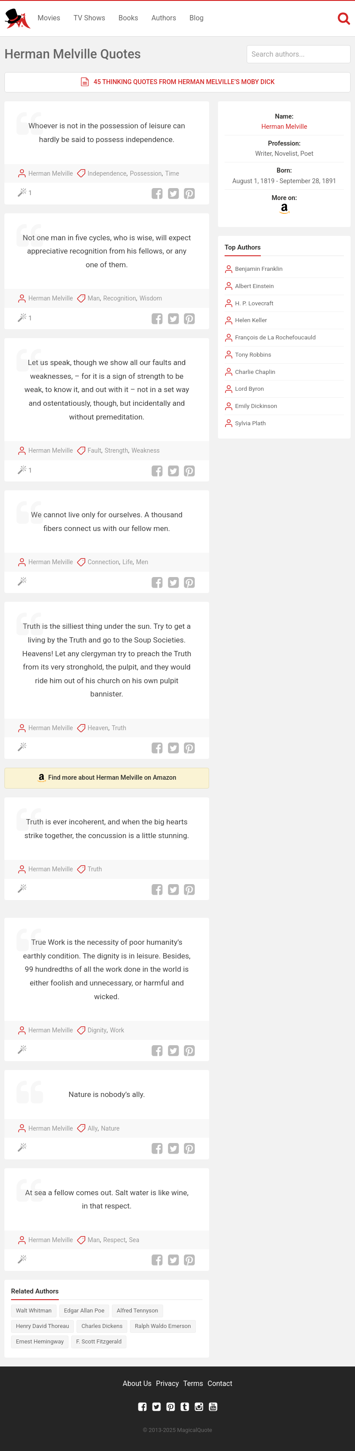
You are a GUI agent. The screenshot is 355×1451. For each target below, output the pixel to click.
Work (117, 1030)
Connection (103, 562)
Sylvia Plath (250, 423)
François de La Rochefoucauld (275, 337)
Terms (193, 1383)
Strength (116, 450)
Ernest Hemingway (40, 1341)
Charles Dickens (101, 1326)
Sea (134, 1239)
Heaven (98, 727)
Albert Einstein (254, 285)
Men (142, 562)
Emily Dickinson (256, 405)
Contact (219, 1383)
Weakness (145, 450)
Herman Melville (50, 173)
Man (94, 298)
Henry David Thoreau (42, 1326)
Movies (49, 18)
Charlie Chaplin (255, 371)
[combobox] (299, 54)
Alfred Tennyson (137, 1310)
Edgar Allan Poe (84, 1310)
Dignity (97, 1030)
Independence (107, 173)
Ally (93, 1128)
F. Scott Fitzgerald (99, 1341)
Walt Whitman (34, 1310)
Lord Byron (249, 388)
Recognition (119, 298)
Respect (114, 1239)
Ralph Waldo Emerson (163, 1326)
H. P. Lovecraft (254, 303)
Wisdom (150, 298)
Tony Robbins (253, 354)
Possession (146, 173)
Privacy (167, 1383)
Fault (94, 450)
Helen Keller (251, 319)
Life (127, 562)
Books (128, 18)
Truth (119, 727)
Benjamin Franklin (259, 268)
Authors (164, 18)
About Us (137, 1383)
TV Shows (89, 18)
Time (172, 173)
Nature (110, 1128)
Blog (197, 18)
